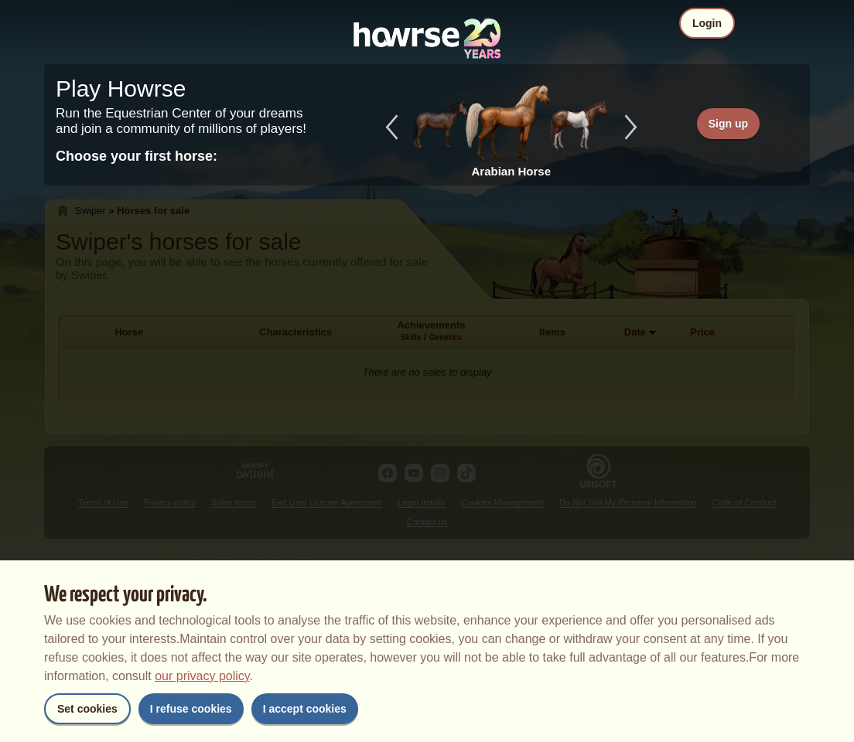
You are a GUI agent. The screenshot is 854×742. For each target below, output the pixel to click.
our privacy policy (202, 675)
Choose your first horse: (136, 156)
